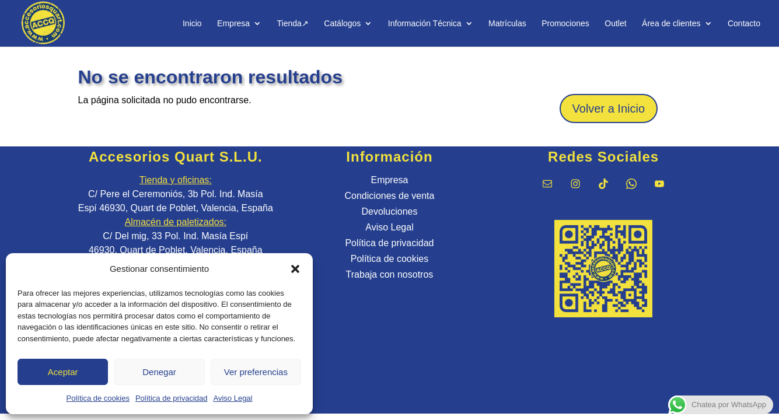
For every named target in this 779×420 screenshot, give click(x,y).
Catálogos (342, 23)
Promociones (565, 23)
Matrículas (507, 23)
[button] (295, 269)
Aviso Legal (233, 398)
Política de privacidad (171, 398)
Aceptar (63, 372)
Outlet (615, 23)
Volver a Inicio (608, 108)
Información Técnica (425, 23)
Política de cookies (98, 398)
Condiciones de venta (390, 196)
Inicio (192, 23)
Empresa (233, 23)
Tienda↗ (293, 23)
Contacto (744, 23)
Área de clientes (671, 23)
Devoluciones (389, 211)
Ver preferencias (256, 372)
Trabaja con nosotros (390, 274)
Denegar (159, 372)
